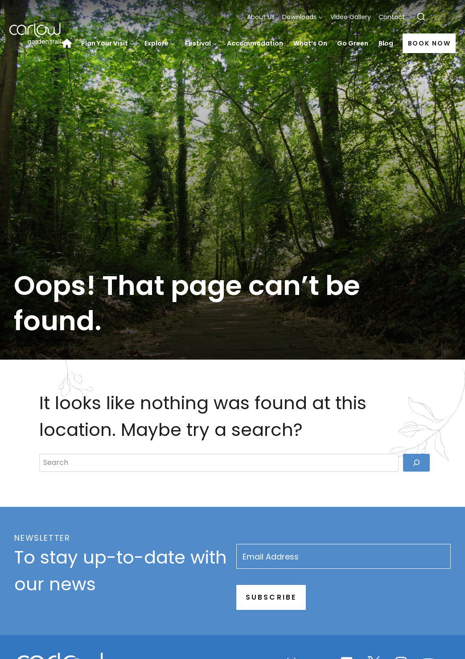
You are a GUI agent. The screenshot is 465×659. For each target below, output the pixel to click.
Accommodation (255, 43)
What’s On (310, 43)
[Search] (416, 567)
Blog (386, 43)
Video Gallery (350, 16)
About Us (261, 16)
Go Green (352, 43)
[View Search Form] (421, 17)
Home (69, 43)
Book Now (429, 43)
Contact (392, 16)
